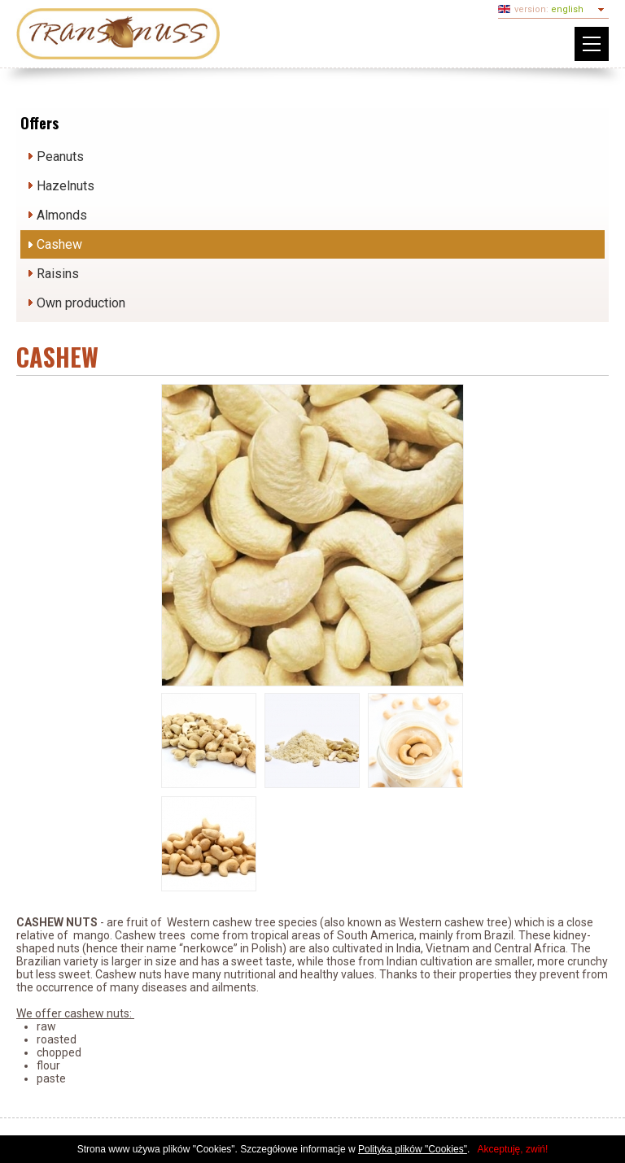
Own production (81, 303)
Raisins (58, 273)
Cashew (59, 244)
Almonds (62, 215)
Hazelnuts (65, 186)
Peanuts (60, 156)
